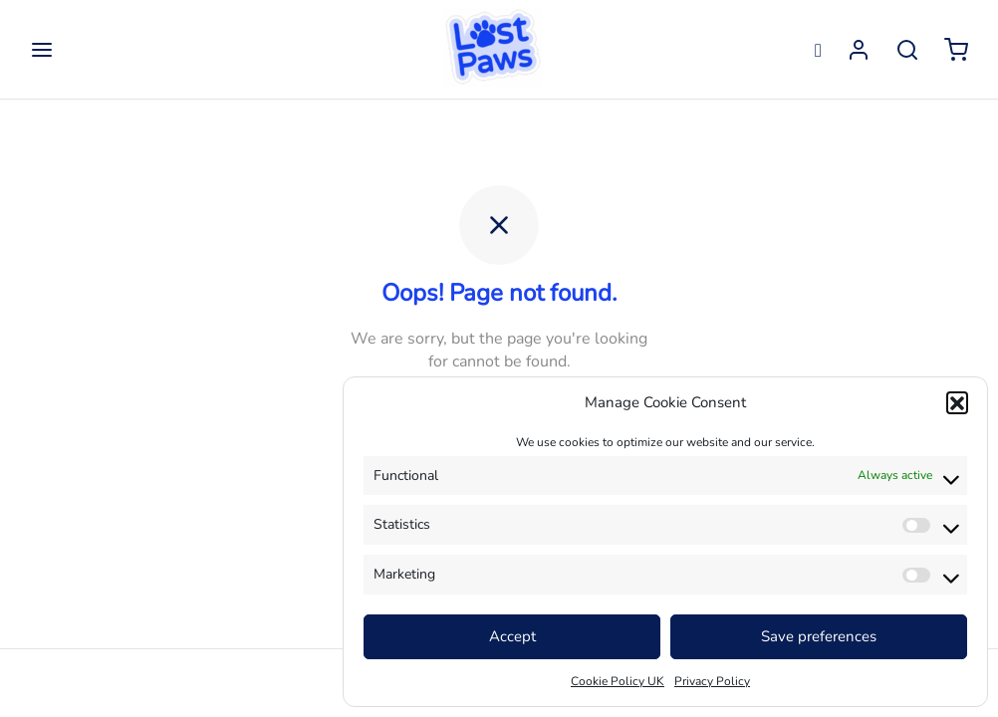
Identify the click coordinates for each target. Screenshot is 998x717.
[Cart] (956, 50)
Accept (512, 636)
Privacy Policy (712, 681)
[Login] (859, 50)
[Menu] (42, 50)
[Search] (907, 50)
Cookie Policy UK (617, 681)
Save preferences (818, 636)
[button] (957, 402)
